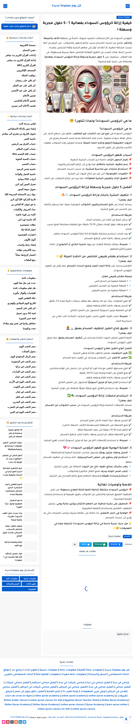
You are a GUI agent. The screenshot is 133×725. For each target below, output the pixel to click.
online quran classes (72, 705)
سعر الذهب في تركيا (26, 366)
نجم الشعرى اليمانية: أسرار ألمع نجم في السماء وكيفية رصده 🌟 (11, 473)
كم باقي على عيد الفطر (24, 85)
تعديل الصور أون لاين (25, 184)
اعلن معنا (52, 717)
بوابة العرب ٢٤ (70, 691)
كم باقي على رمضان (25, 80)
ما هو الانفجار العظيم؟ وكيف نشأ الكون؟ (12, 504)
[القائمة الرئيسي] (128, 6)
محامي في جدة (121, 683)
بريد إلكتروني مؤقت (26, 250)
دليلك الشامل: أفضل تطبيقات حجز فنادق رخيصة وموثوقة (11, 446)
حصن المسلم (29, 50)
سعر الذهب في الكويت (24, 387)
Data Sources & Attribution (76, 717)
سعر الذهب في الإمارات (24, 371)
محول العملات (29, 351)
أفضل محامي (123, 687)
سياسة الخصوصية (110, 717)
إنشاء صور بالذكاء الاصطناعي (22, 128)
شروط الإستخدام (95, 717)
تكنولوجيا (32, 589)
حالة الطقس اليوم (27, 298)
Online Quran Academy (115, 700)
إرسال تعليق (122, 634)
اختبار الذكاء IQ (28, 229)
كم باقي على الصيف (26, 308)
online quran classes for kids (46, 700)
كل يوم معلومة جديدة (66, 6)
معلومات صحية (124, 17)
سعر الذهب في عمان (25, 376)
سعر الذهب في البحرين (24, 402)
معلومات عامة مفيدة (74, 674)
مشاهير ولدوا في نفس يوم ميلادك (19, 323)
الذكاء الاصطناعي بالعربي (18, 674)
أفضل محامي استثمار (44, 683)
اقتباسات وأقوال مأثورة (24, 293)
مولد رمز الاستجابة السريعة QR (20, 194)
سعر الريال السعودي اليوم (23, 356)
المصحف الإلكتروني (26, 70)
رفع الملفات (30, 260)
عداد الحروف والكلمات (25, 209)
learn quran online (116, 705)
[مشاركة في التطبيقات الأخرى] (75, 544)
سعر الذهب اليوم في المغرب (22, 407)
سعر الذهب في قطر (26, 397)
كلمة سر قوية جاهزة (26, 214)
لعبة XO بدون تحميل (26, 313)
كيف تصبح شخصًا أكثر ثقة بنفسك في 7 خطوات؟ (12, 557)
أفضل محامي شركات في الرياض (38, 687)
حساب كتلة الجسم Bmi (24, 154)
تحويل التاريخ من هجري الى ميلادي (19, 134)
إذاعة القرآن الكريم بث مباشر (21, 60)
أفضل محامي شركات (17, 683)
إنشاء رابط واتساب (26, 245)
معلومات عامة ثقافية (90, 670)
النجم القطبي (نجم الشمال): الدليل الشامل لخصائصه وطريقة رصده (13, 490)
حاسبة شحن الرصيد (26, 169)
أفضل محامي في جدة (101, 687)
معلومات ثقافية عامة (47, 674)
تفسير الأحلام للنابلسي (25, 100)
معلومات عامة (29, 278)
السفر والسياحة (12, 584)
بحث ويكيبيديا (29, 328)
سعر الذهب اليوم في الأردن (22, 381)
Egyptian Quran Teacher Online (82, 700)
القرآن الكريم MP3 (26, 65)
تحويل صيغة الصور (27, 189)
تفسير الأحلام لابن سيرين (23, 105)
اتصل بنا (60, 717)
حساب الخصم (29, 164)
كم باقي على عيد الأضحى (23, 90)
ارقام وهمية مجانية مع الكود (12, 544)
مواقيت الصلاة (29, 75)
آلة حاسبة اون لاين (27, 219)
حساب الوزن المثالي (26, 149)
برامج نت (17, 670)
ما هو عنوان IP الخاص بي (23, 204)
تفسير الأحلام (29, 95)
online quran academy (46, 696)
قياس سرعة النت (27, 123)
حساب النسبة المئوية (26, 159)
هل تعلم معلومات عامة (24, 288)
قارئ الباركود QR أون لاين (23, 199)
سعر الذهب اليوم (27, 346)
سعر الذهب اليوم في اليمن (23, 412)
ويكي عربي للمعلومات (93, 691)
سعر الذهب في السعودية (23, 361)
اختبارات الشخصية (27, 234)
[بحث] (5, 6)
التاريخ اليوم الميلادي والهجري (21, 303)
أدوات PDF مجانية (27, 179)
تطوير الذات (31, 584)
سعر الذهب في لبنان (26, 392)
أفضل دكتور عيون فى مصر (30, 691)
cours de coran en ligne (18, 696)
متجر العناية (54, 691)
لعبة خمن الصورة (27, 318)
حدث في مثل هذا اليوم (25, 283)
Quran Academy (95, 705)
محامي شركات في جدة (71, 683)
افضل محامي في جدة (98, 683)
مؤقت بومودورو (28, 224)
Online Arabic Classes (16, 700)
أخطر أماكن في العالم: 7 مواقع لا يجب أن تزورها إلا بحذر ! (11, 459)
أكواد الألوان (30, 240)
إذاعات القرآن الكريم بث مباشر (20, 55)
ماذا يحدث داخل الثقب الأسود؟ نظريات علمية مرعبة (11, 516)
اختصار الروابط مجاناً (26, 255)
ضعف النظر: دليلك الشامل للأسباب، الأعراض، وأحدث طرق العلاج (11, 531)
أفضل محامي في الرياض (73, 687)
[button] (116, 544)
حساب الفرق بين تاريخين (23, 144)
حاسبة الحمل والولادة (25, 174)
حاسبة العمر (30, 139)
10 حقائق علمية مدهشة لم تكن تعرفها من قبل (14, 433)
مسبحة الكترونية (28, 45)
